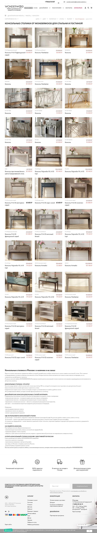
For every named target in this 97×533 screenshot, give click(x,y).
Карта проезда (76, 512)
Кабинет (29, 509)
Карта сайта (8, 524)
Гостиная (30, 502)
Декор (29, 518)
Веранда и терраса (32, 511)
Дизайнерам (43, 8)
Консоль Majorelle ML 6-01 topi (14, 266)
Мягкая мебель (31, 513)
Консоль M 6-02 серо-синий (15, 357)
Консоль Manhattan (41, 53)
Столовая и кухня (32, 500)
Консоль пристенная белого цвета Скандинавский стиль (14, 172)
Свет (28, 516)
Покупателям (56, 8)
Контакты (69, 8)
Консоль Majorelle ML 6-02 (44, 297)
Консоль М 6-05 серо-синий (45, 203)
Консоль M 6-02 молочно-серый (44, 358)
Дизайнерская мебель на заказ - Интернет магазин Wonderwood (14, 6)
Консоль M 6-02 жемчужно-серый (15, 327)
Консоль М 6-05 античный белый (44, 235)
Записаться (78, 8)
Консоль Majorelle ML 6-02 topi (74, 235)
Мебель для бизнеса (33, 525)
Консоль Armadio (41, 265)
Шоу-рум (89, 19)
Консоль (68, 53)
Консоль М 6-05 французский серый (12, 235)
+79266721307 (50, 2)
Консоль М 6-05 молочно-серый (74, 204)
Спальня (29, 505)
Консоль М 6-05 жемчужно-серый (15, 204)
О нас (36, 8)
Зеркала (29, 520)
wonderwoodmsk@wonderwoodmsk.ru (76, 2)
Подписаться (82, 486)
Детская (29, 507)
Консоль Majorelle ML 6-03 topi (44, 172)
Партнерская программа (57, 515)
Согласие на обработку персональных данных (56, 505)
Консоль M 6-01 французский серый (15, 54)
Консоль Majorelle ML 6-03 (74, 171)
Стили (27, 8)
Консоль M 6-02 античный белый (44, 327)
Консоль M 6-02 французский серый (72, 327)
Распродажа (79, 19)
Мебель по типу (32, 522)
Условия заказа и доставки (57, 500)
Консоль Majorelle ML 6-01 (14, 297)
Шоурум (52, 502)
